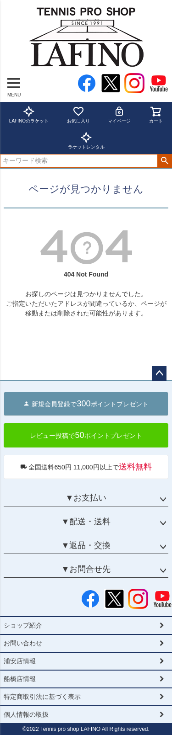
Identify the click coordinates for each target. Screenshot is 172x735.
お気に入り (78, 114)
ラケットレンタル (86, 140)
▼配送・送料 (86, 521)
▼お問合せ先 (86, 569)
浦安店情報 (20, 661)
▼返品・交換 (86, 545)
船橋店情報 (20, 678)
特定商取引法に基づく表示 (42, 696)
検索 (164, 160)
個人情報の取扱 (26, 714)
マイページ (119, 114)
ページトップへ (159, 373)
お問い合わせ (23, 643)
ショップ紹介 (23, 625)
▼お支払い (86, 497)
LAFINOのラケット (29, 114)
